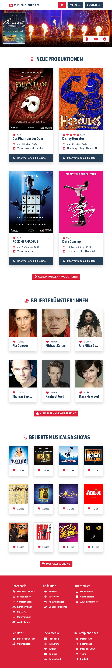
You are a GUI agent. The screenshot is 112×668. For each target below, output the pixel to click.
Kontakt (81, 659)
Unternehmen (21, 617)
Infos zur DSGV (85, 649)
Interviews (51, 597)
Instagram (51, 644)
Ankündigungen (54, 602)
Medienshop (84, 591)
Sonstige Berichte (55, 607)
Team (80, 654)
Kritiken (50, 591)
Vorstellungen (21, 602)
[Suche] (94, 5)
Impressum (83, 639)
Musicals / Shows (23, 591)
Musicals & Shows (56, 564)
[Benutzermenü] (62, 5)
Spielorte (19, 612)
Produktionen (21, 597)
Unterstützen (21, 644)
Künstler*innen (22, 607)
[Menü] (75, 5)
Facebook (51, 639)
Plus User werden (23, 639)
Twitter (50, 649)
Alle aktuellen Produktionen (56, 276)
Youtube (50, 654)
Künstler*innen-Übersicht (56, 413)
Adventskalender (86, 602)
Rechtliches (83, 644)
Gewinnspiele (84, 597)
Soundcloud (52, 659)
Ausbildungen (21, 622)
